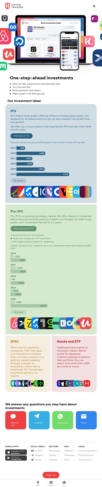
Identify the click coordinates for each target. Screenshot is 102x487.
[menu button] (94, 6)
